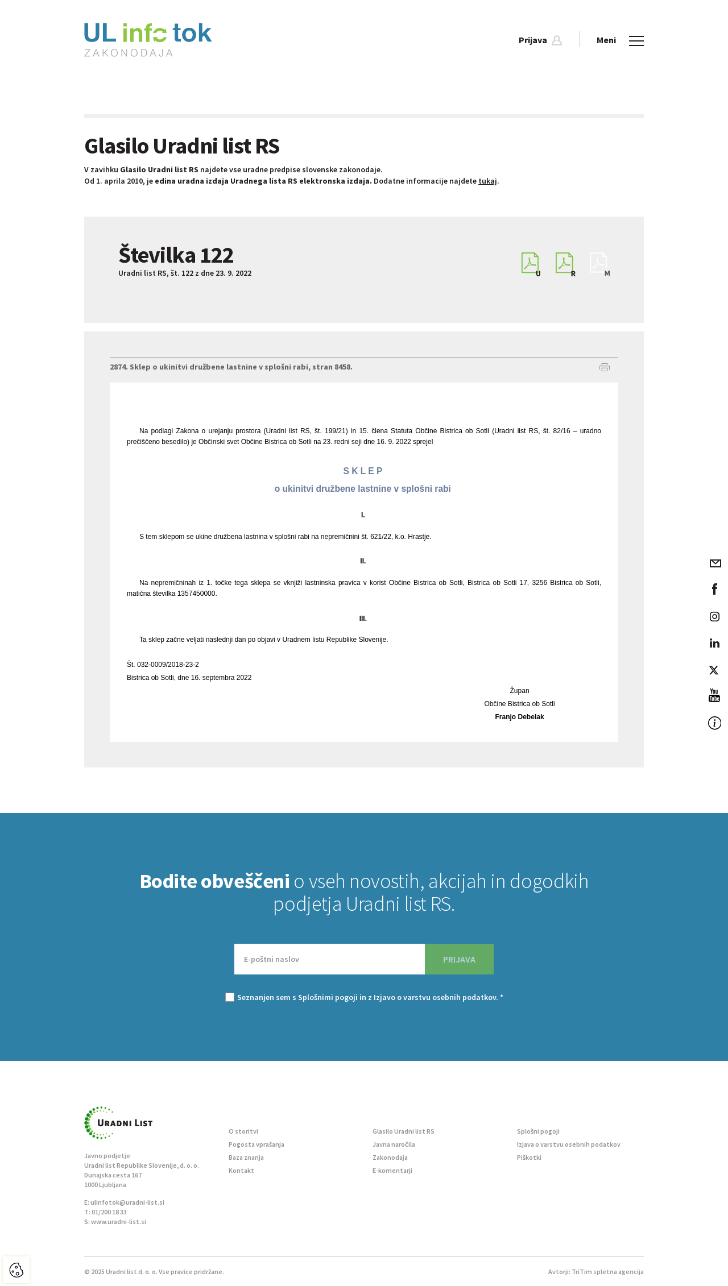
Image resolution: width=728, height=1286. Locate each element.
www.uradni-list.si (118, 1221)
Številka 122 (176, 254)
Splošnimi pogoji (328, 997)
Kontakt (241, 1170)
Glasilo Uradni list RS (404, 1131)
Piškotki (529, 1157)
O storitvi (243, 1131)
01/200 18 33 (109, 1212)
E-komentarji (392, 1170)
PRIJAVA (459, 959)
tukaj (487, 181)
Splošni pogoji (538, 1131)
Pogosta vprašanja (256, 1144)
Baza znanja (246, 1157)
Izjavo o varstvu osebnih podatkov (435, 997)
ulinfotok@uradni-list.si (127, 1202)
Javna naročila (394, 1144)
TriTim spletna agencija (608, 1271)
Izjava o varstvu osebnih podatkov (569, 1144)
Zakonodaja (390, 1157)
